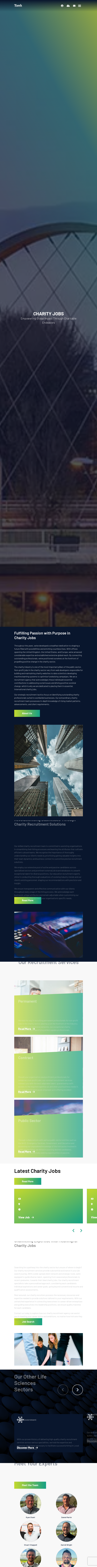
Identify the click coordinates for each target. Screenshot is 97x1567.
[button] (73, 1231)
